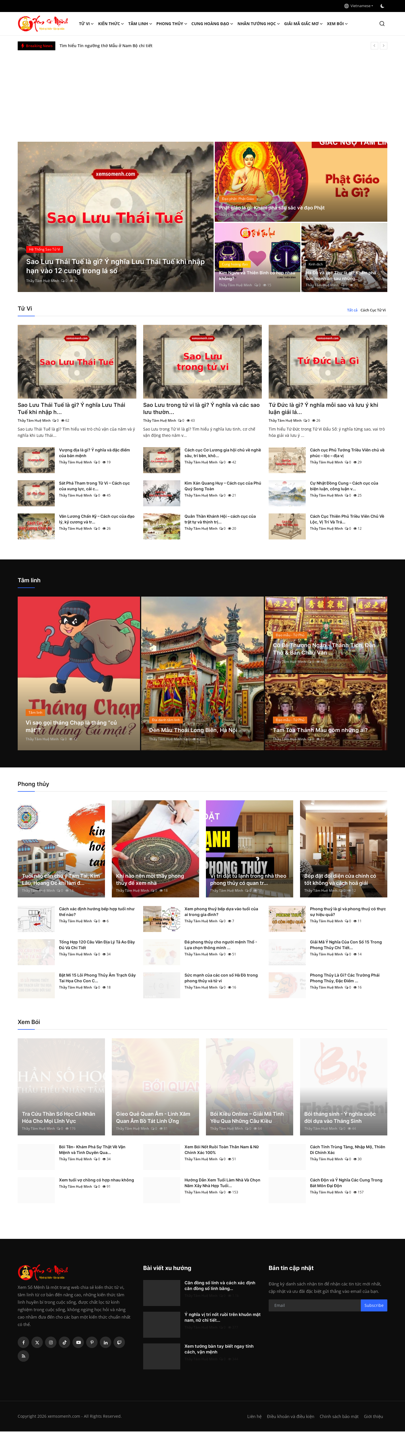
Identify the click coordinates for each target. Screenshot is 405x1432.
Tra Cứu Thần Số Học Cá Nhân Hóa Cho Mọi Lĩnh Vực (58, 1118)
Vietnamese (357, 5)
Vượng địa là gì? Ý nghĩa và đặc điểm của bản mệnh (94, 453)
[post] (116, 217)
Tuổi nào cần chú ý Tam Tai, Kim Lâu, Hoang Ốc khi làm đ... (61, 880)
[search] (382, 23)
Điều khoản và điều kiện (290, 1417)
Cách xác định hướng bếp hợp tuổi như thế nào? (97, 912)
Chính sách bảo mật (339, 1417)
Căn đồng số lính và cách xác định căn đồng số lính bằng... (220, 1286)
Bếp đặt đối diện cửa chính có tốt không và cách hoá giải (340, 880)
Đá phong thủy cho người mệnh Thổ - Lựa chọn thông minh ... (221, 945)
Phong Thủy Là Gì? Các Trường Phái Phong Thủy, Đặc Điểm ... (345, 978)
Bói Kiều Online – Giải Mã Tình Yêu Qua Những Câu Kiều (247, 1118)
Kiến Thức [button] (111, 24)
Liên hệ (254, 1417)
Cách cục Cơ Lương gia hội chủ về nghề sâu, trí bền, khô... (223, 453)
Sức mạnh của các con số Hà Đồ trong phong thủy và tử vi (221, 978)
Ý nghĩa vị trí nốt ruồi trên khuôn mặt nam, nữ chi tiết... (223, 1317)
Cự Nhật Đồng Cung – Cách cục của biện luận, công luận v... (344, 486)
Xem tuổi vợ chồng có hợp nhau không (96, 1180)
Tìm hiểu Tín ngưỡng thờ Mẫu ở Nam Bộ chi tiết (106, 45)
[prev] (374, 45)
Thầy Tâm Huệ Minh (42, 280)
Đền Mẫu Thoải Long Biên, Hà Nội (194, 730)
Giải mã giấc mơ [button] (303, 24)
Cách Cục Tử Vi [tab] (373, 310)
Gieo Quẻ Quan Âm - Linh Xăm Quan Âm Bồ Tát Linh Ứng (153, 1118)
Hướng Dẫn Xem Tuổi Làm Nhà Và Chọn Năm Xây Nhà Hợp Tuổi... (222, 1183)
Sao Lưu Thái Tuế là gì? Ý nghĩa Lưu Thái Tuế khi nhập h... (73, 409)
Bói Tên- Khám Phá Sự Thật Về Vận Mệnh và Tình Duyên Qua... (92, 1150)
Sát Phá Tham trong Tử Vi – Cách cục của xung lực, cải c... (94, 486)
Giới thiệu (373, 1417)
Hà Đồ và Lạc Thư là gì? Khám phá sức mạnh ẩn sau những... (343, 275)
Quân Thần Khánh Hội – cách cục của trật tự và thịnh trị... (220, 519)
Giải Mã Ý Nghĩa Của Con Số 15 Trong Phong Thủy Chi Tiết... (346, 945)
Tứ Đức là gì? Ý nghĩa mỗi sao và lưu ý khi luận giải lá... (325, 409)
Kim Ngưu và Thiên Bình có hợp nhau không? (253, 275)
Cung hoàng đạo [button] (212, 24)
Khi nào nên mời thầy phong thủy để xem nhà (150, 880)
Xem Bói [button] (337, 24)
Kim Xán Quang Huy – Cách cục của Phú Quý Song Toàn (223, 486)
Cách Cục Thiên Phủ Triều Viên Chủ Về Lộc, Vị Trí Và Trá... (347, 519)
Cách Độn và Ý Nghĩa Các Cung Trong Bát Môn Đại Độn (346, 1183)
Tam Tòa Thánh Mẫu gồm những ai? (321, 730)
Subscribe (374, 1306)
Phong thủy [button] (171, 24)
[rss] (23, 1356)
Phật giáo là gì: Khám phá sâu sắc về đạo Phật (274, 208)
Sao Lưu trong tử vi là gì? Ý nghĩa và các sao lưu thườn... (198, 409)
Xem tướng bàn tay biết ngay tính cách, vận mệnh (219, 1349)
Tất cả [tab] (352, 310)
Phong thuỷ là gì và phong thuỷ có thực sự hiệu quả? (348, 912)
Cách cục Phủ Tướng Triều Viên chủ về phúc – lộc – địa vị (347, 453)
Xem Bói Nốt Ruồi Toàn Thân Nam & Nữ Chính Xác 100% (222, 1150)
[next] (383, 45)
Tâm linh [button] (140, 24)
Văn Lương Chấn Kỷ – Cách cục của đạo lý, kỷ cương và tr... (97, 519)
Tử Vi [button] (86, 24)
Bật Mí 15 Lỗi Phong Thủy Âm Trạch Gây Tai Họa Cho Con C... (97, 978)
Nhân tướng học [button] (259, 24)
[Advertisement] (202, 93)
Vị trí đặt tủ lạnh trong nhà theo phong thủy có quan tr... (248, 880)
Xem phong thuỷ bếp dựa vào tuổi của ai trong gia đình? (221, 912)
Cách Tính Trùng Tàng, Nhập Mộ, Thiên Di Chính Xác (347, 1150)
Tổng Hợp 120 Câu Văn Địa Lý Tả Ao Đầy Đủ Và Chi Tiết (97, 945)
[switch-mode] (383, 6)
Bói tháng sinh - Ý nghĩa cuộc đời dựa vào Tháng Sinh (340, 1118)
